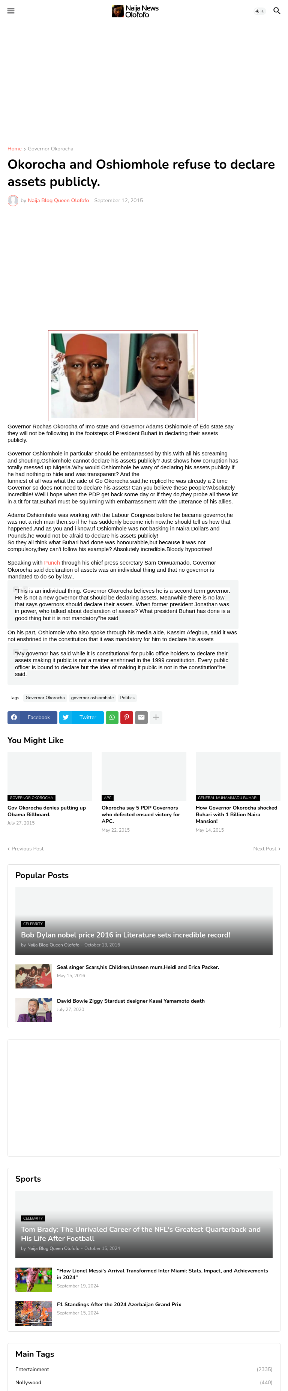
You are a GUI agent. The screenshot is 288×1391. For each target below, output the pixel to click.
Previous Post (28, 848)
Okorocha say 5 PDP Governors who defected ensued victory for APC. (141, 815)
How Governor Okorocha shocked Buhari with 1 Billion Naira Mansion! (237, 815)
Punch (52, 562)
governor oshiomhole (92, 698)
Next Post (264, 848)
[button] (10, 11)
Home (15, 149)
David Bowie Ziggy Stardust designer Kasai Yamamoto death (131, 1001)
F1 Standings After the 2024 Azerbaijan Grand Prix (119, 1304)
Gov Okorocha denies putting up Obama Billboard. (47, 811)
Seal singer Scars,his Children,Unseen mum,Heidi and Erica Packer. (138, 967)
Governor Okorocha (51, 149)
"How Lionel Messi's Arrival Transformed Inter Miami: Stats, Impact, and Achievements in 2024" (162, 1274)
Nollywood (144, 1382)
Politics (127, 698)
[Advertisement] (144, 78)
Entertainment (144, 1369)
